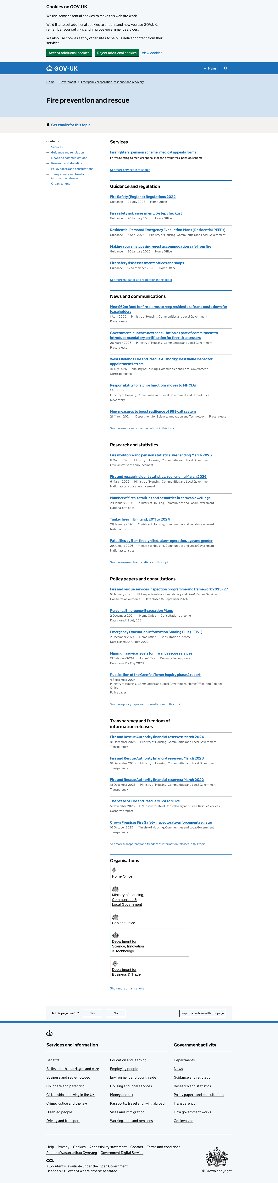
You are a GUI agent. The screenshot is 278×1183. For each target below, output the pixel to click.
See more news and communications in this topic (142, 428)
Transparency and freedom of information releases (70, 176)
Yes (96, 1013)
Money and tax (121, 1094)
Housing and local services (131, 1086)
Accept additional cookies (69, 53)
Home (50, 82)
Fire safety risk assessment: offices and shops (147, 263)
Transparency (184, 1103)
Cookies (79, 1147)
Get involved (183, 1120)
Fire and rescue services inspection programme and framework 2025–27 (169, 589)
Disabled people (59, 1112)
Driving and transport (63, 1120)
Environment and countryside (133, 1077)
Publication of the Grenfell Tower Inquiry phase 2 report (155, 674)
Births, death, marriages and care (72, 1068)
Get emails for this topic (70, 125)
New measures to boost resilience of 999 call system (153, 411)
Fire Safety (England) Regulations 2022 (143, 197)
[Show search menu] (226, 68)
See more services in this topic (130, 170)
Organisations (60, 183)
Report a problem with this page (202, 1013)
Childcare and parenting (65, 1086)
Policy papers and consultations (72, 169)
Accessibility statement (108, 1147)
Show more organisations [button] (127, 988)
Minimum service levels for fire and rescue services (151, 653)
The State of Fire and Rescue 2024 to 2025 (145, 801)
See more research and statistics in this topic (139, 562)
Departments (184, 1060)
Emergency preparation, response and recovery (112, 82)
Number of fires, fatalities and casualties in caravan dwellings (160, 498)
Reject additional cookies (117, 53)
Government (67, 82)
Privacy (63, 1147)
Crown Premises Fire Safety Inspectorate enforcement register (161, 822)
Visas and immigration (127, 1112)
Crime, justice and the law (66, 1103)
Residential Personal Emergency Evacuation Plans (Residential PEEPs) (167, 230)
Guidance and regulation (67, 152)
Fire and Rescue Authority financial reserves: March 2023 (157, 758)
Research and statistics (66, 163)
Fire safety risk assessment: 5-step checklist (146, 213)
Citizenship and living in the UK (70, 1094)
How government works (192, 1112)
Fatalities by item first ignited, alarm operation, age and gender (161, 540)
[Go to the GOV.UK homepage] (62, 68)
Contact (136, 1147)
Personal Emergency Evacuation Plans (141, 610)
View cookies (152, 53)
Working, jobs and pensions (131, 1120)
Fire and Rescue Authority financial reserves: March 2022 (157, 779)
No (119, 1013)
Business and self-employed (68, 1077)
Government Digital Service (122, 1152)
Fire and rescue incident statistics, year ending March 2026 (158, 476)
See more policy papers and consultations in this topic (145, 704)
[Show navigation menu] (210, 68)
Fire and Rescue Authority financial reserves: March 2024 (157, 737)
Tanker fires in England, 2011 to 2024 (140, 519)
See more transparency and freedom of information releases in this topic (157, 844)
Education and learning (128, 1060)
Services (57, 147)
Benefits (52, 1060)
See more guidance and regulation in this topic (141, 280)
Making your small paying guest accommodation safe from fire (160, 246)
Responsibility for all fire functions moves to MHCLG (153, 385)
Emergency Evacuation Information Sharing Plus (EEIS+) (156, 632)
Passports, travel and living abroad (137, 1103)
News (178, 1068)
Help (50, 1147)
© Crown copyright (217, 1171)
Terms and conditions (163, 1147)
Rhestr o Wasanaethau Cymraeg (71, 1152)
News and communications (69, 158)
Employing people (124, 1068)
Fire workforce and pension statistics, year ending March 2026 (161, 455)
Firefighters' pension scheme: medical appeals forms (153, 152)
